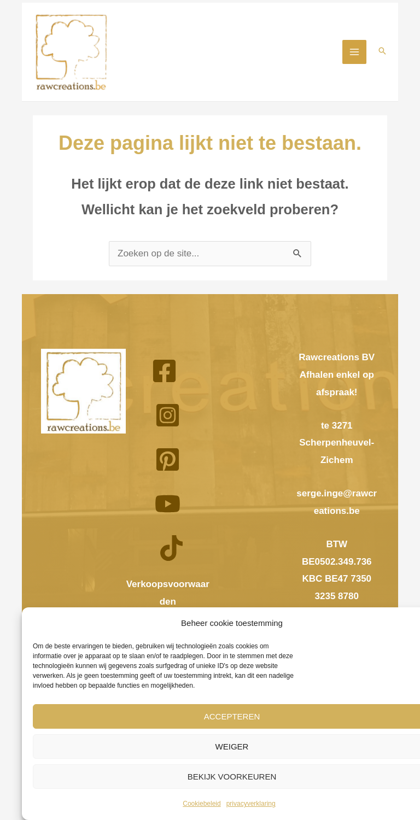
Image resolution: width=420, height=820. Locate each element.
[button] (382, 53)
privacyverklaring (251, 803)
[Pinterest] (167, 462)
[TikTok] (171, 551)
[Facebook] (164, 374)
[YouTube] (167, 506)
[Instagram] (167, 418)
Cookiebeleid (201, 803)
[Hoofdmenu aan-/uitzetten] (354, 53)
